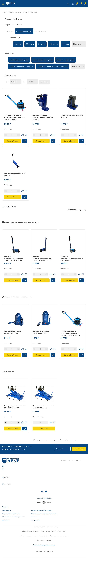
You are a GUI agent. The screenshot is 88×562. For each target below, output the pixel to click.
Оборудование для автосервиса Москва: (49, 440)
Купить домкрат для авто (76, 440)
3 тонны (41, 44)
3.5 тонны (53, 44)
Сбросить (44, 82)
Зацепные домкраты (65, 60)
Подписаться (78, 449)
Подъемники (6, 510)
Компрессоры (35, 520)
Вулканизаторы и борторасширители (43, 514)
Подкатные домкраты (19, 60)
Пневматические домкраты (21, 66)
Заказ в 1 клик (12, 141)
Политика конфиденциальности (44, 545)
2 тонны (18, 44)
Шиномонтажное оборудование (13, 517)
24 (80, 210)
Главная (4, 12)
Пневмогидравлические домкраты (53, 66)
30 (85, 210)
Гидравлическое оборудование (41, 510)
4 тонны (65, 44)
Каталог (11, 12)
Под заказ (44, 428)
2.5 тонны (30, 44)
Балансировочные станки (11, 514)
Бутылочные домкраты (43, 60)
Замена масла (35, 517)
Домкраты (19, 12)
